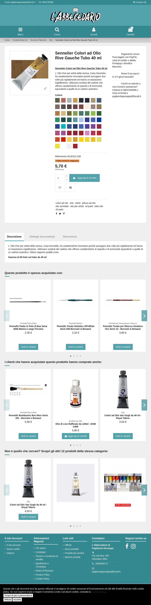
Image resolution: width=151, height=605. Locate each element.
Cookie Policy (42, 578)
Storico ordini (13, 549)
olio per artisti (77, 206)
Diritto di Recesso (44, 570)
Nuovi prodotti (72, 549)
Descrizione (14, 236)
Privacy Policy (43, 574)
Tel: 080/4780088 (46, 2)
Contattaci (41, 552)
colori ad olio (61, 203)
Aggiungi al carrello (84, 178)
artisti (77, 203)
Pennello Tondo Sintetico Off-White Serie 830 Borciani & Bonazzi (75, 327)
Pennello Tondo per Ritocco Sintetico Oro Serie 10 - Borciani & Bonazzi (123, 327)
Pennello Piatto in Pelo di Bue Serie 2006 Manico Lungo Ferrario (28, 327)
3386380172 (102, 563)
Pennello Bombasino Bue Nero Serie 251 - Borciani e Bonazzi (28, 416)
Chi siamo (41, 548)
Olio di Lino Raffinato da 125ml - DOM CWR (75, 425)
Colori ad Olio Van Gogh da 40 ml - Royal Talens (122, 416)
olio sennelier (62, 206)
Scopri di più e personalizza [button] (18, 595)
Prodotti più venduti (74, 553)
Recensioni (70, 236)
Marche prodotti (72, 557)
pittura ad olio (89, 203)
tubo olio (99, 206)
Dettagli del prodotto (42, 236)
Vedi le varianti (28, 347)
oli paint (59, 209)
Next (144, 315)
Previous (6, 315)
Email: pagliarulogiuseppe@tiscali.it (20, 2)
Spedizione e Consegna (42, 565)
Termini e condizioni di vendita (47, 558)
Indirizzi (10, 553)
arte (72, 203)
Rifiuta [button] (8, 599)
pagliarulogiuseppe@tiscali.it (106, 571)
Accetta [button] (17, 599)
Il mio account (13, 545)
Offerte (68, 545)
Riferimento (61, 156)
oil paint (89, 206)
